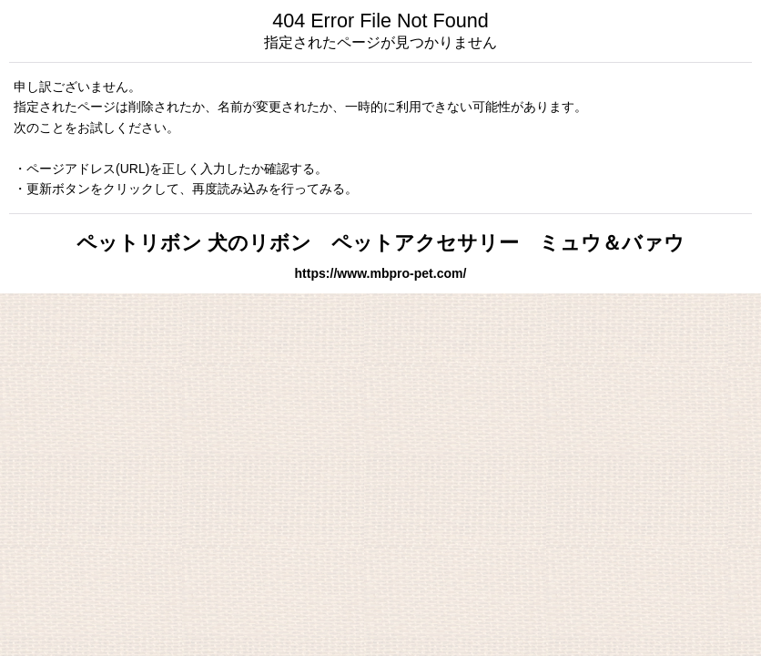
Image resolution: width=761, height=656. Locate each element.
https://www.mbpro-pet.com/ (381, 273)
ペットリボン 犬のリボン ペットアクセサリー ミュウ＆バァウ (380, 242)
